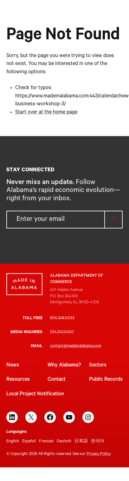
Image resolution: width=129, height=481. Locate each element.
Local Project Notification (35, 394)
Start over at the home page (46, 112)
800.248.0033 (62, 318)
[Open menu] (119, 16)
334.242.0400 (62, 332)
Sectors (97, 365)
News (12, 365)
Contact (57, 380)
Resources (18, 380)
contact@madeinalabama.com (75, 346)
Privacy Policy (98, 454)
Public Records (106, 380)
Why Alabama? (64, 365)
